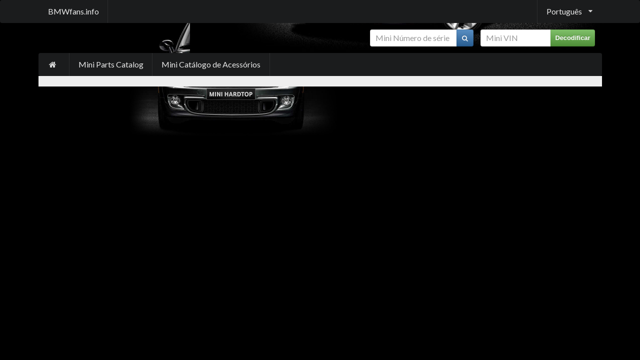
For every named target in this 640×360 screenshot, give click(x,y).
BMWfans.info (73, 11)
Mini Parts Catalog (111, 64)
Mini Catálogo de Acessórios (211, 64)
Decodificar (572, 38)
